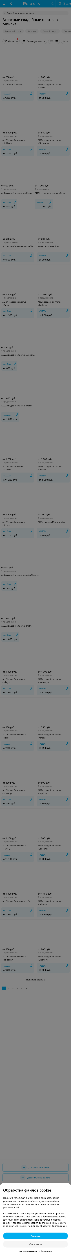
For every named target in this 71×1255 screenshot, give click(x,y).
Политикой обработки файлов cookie (47, 1225)
